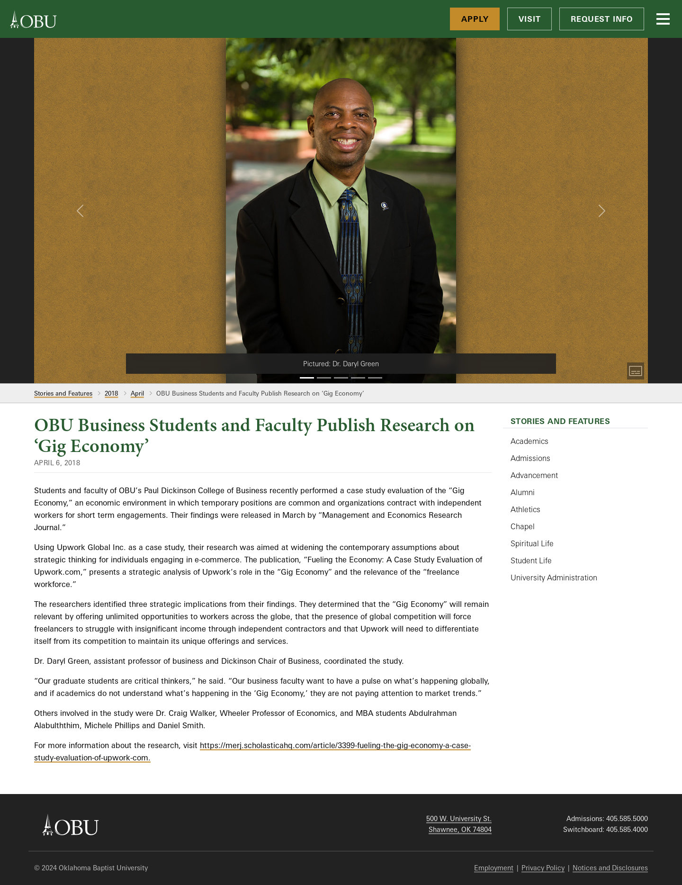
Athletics (525, 509)
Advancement (534, 475)
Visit (529, 19)
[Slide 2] (324, 377)
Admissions (530, 458)
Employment (493, 868)
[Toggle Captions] (635, 370)
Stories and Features (63, 393)
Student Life (531, 560)
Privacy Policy (543, 868)
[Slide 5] (375, 377)
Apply (474, 19)
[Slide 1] (307, 377)
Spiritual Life (532, 543)
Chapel (523, 526)
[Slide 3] (341, 377)
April (137, 393)
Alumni (523, 492)
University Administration (554, 577)
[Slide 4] (358, 377)
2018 (111, 393)
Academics (529, 441)
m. (146, 757)
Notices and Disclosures (610, 868)
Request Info (602, 19)
